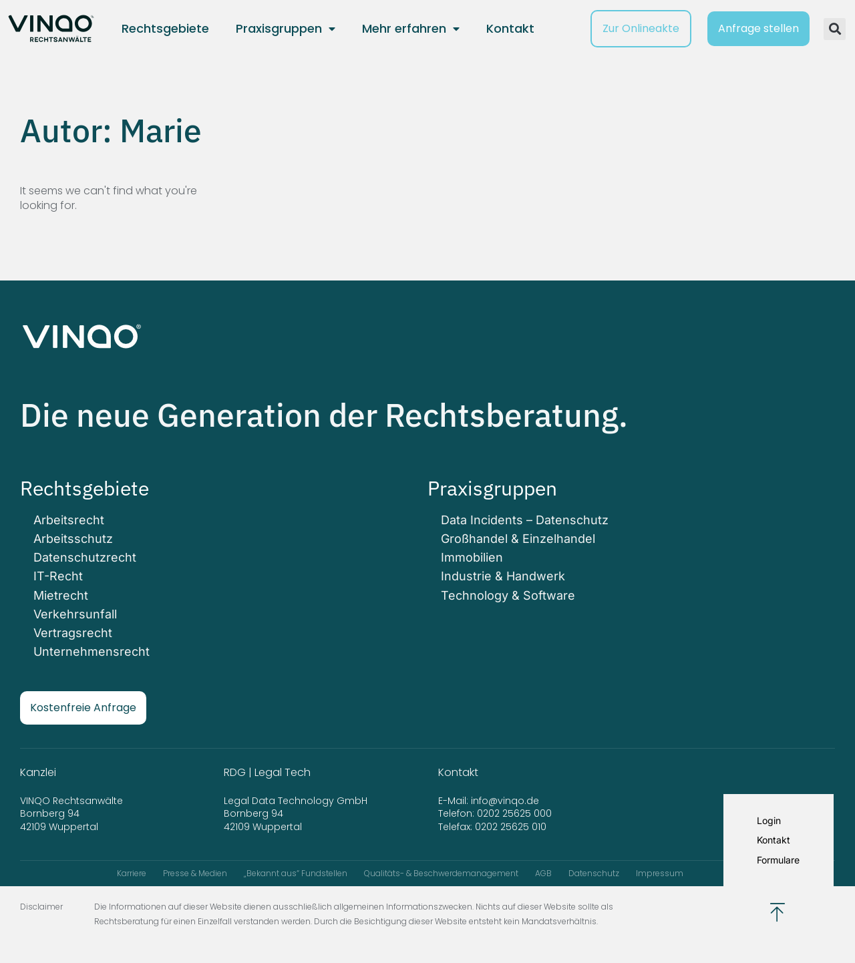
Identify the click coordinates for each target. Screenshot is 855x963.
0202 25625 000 (514, 813)
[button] (835, 29)
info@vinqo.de (506, 800)
